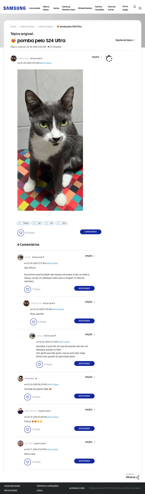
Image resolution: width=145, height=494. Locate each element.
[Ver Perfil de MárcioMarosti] (31, 411)
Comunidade (34, 8)
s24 (51, 223)
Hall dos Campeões (99, 8)
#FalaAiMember (85, 8)
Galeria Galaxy (46, 8)
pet (39, 223)
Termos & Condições (48, 486)
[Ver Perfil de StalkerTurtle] (23, 58)
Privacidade (10, 490)
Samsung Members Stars (68, 8)
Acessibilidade (12, 486)
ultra (64, 223)
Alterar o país (77, 488)
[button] (96, 57)
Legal (40, 490)
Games (56, 8)
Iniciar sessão (125, 8)
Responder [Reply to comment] (84, 288)
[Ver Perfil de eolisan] (28, 257)
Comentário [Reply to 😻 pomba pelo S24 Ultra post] (91, 232)
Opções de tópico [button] (124, 40)
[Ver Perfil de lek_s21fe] (29, 443)
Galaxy (26, 223)
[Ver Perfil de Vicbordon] (29, 378)
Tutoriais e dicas (112, 8)
